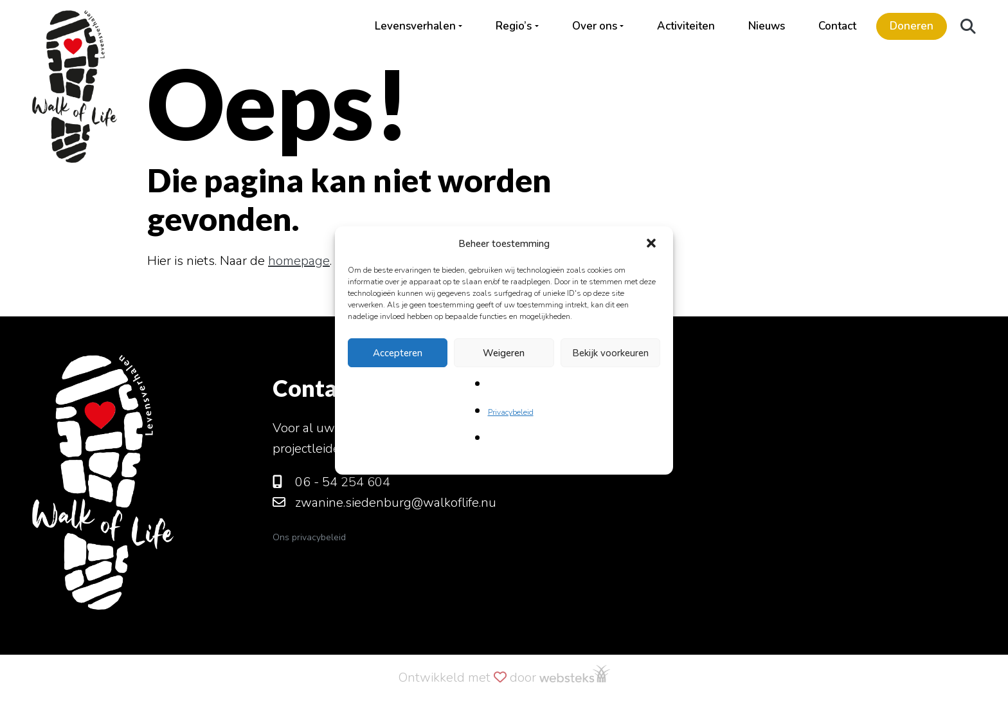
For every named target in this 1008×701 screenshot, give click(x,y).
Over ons (594, 26)
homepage (299, 260)
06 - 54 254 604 (331, 482)
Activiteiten (686, 26)
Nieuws (766, 26)
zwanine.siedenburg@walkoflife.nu (384, 502)
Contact (837, 26)
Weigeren (504, 353)
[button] (652, 243)
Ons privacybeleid (309, 537)
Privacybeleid (511, 412)
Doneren (911, 26)
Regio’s (514, 26)
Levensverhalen (415, 26)
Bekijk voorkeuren (610, 353)
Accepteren (397, 353)
